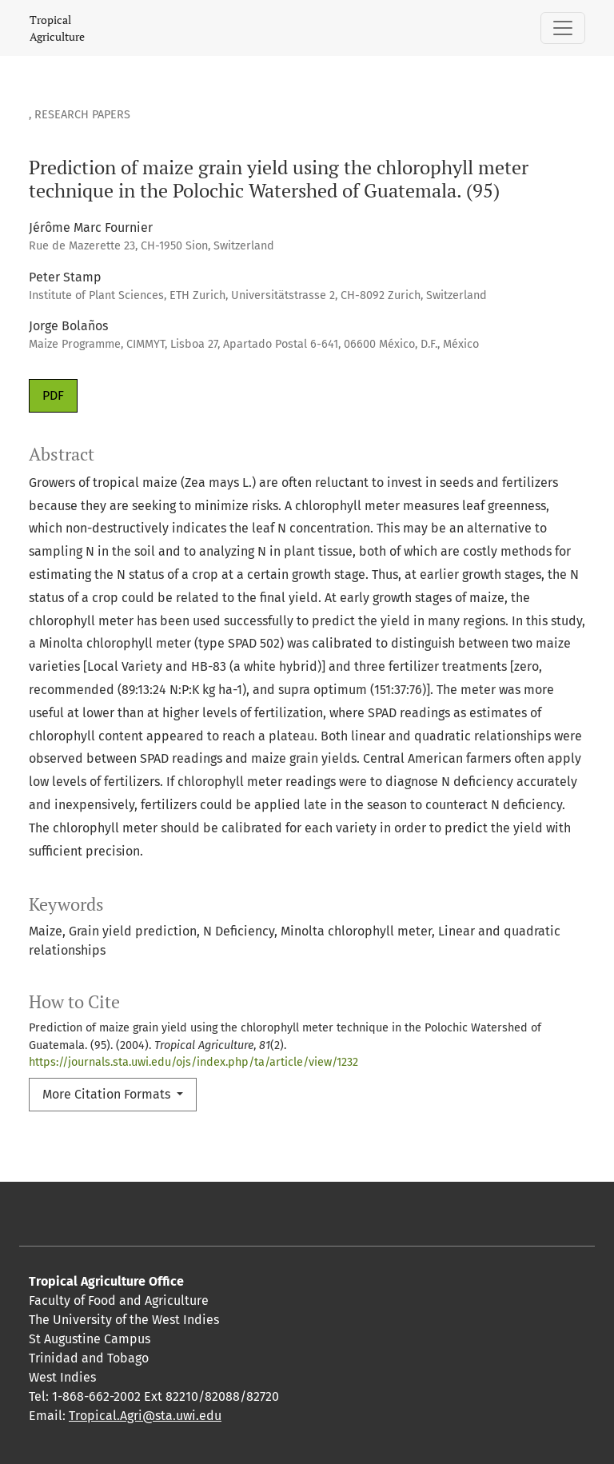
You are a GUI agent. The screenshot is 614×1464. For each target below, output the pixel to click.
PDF (53, 395)
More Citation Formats (107, 1094)
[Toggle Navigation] (562, 28)
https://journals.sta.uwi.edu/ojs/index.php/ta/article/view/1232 (193, 1062)
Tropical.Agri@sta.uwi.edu (145, 1415)
